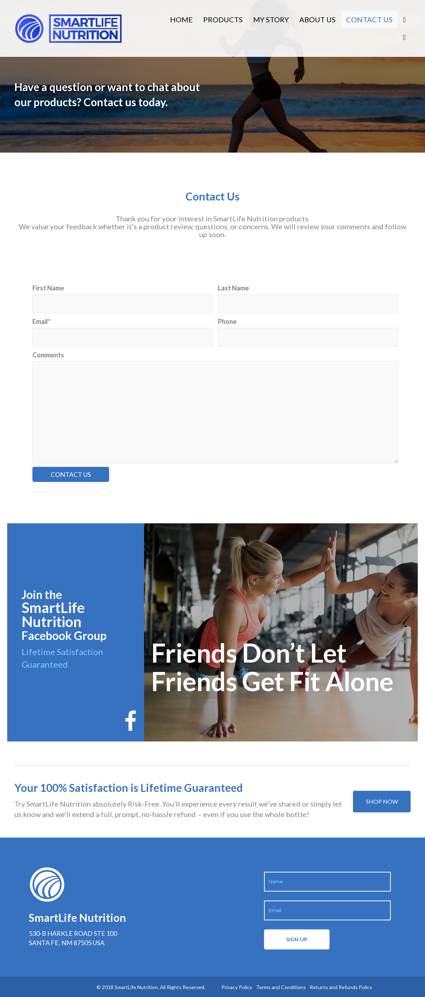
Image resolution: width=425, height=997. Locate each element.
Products (223, 19)
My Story (271, 19)
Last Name (233, 288)
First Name (48, 288)
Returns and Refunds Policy (341, 987)
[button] (382, 801)
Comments (48, 355)
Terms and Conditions (281, 987)
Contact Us (369, 19)
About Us (317, 19)
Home (181, 19)
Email (41, 321)
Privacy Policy (237, 987)
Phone (227, 321)
